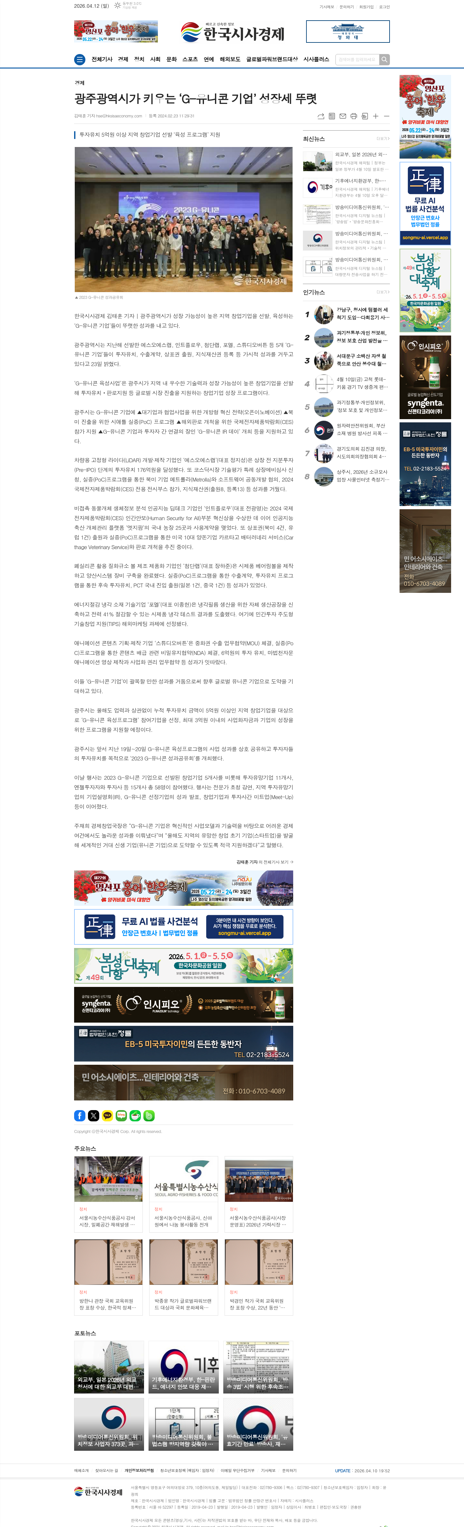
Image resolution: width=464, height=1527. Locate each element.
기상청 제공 (129, 7)
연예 (209, 59)
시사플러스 (316, 59)
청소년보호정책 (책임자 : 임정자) (187, 1470)
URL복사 (321, 116)
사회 (155, 59)
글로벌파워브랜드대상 (272, 59)
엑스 (93, 1115)
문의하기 (346, 6)
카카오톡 (107, 1115)
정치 (139, 59)
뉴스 (85, 1149)
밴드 (149, 1115)
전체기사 (102, 59)
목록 (332, 116)
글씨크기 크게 (375, 116)
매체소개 (81, 1470)
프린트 (354, 116)
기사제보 (327, 6)
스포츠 (190, 59)
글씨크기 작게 (386, 116)
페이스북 (79, 1115)
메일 (343, 116)
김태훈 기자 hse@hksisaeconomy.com (108, 116)
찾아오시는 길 (106, 1470)
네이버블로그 (121, 1115)
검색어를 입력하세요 (357, 59)
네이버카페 (135, 1115)
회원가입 (366, 6)
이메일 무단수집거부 (238, 1470)
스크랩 (365, 116)
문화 (171, 59)
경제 (123, 59)
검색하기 (384, 59)
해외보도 (230, 59)
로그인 (384, 6)
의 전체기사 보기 (262, 862)
